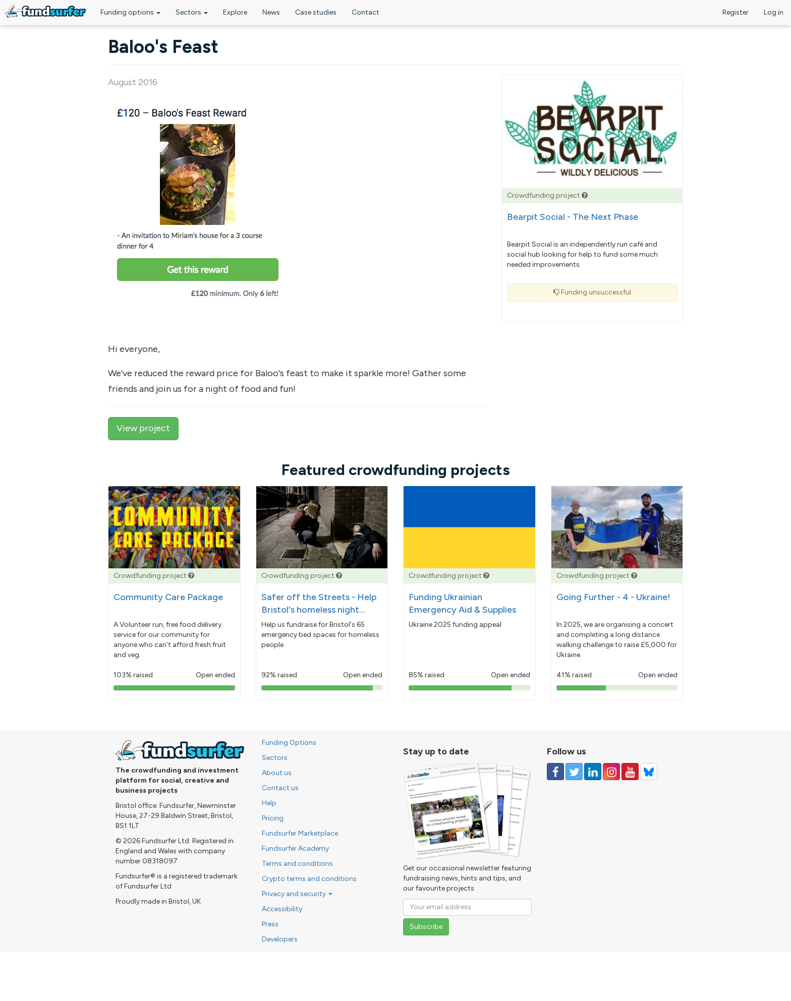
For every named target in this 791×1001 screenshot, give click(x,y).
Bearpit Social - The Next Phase (572, 216)
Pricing (273, 818)
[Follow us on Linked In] (592, 771)
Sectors (192, 12)
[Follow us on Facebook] (555, 771)
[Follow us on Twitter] (574, 771)
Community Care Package (168, 597)
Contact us (280, 788)
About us (277, 773)
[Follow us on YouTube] (630, 771)
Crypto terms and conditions (309, 878)
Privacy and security (297, 894)
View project (143, 428)
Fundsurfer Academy (295, 848)
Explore (235, 12)
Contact (365, 12)
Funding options (130, 12)
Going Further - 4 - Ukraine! (613, 597)
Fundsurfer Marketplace (300, 833)
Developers (280, 939)
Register (735, 12)
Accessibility (282, 909)
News (271, 12)
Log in (773, 12)
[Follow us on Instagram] (611, 771)
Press (270, 924)
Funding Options (289, 742)
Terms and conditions (297, 863)
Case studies (315, 12)
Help (269, 803)
